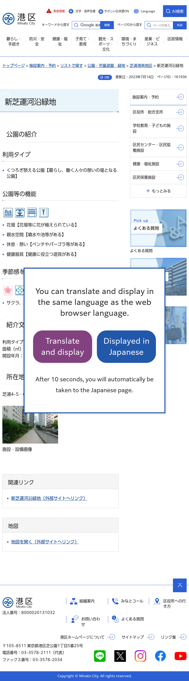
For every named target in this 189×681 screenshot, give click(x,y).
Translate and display (62, 346)
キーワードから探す (76, 25)
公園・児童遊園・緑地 (106, 65)
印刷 (106, 77)
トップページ (13, 65)
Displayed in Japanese (126, 346)
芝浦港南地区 (141, 65)
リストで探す (71, 65)
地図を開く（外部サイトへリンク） (45, 542)
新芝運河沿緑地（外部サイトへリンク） (49, 498)
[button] (55, 11)
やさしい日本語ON (116, 11)
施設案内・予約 (42, 65)
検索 (180, 25)
